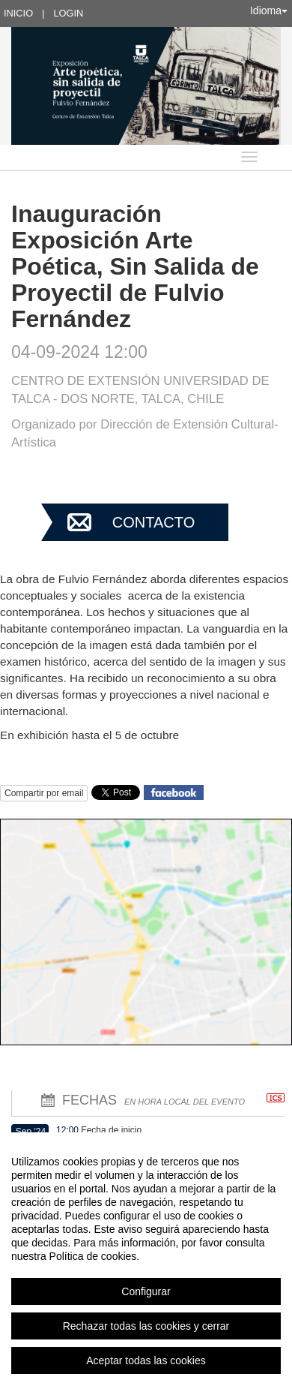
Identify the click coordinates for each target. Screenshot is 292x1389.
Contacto (153, 522)
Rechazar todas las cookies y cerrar (146, 1326)
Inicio (18, 13)
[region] (146, 1260)
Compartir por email (43, 793)
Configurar (145, 1291)
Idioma (269, 11)
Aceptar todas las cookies (146, 1360)
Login (68, 13)
